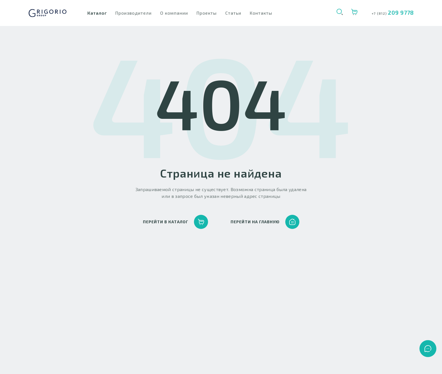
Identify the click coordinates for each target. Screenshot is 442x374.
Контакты (261, 13)
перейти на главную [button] (265, 222)
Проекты (206, 13)
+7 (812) (380, 13)
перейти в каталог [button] (175, 222)
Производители (133, 13)
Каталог (97, 13)
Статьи (233, 13)
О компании (174, 13)
